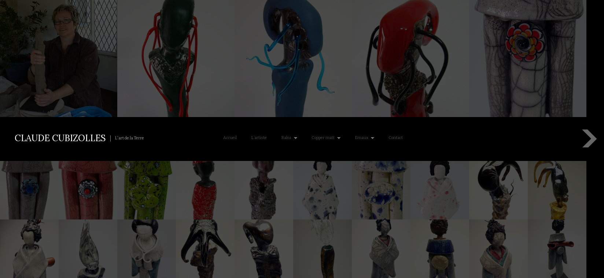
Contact (395, 137)
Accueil (230, 137)
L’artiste (259, 137)
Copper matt (324, 137)
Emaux (363, 137)
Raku (287, 137)
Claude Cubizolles (60, 138)
